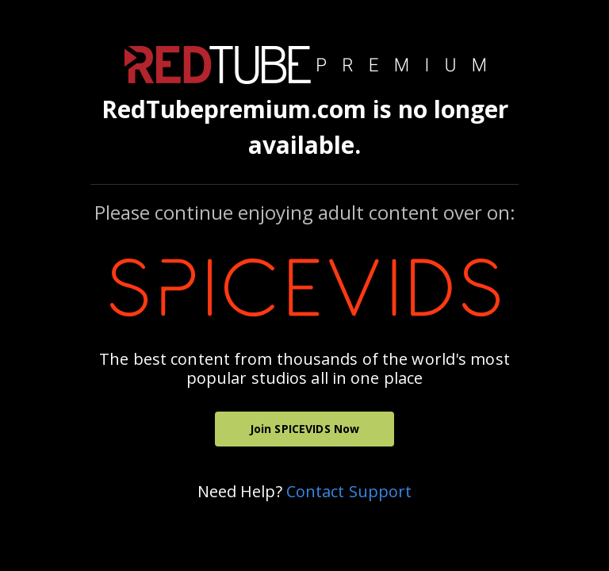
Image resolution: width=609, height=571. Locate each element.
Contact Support (349, 491)
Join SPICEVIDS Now (305, 428)
